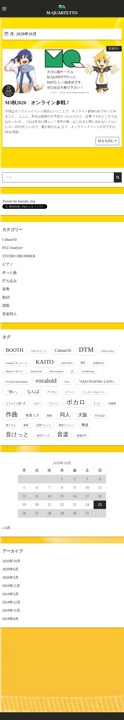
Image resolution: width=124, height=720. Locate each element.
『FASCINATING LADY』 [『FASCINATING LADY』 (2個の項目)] (97, 381)
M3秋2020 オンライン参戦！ (37, 102)
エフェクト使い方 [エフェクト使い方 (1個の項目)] (16, 403)
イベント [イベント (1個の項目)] (70, 392)
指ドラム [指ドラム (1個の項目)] (11, 425)
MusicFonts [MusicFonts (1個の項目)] (36, 371)
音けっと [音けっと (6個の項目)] (17, 434)
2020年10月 (11, 561)
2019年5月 (10, 594)
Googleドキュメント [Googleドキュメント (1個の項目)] (17, 363)
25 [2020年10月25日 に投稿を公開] (100, 504)
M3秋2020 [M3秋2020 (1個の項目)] (98, 363)
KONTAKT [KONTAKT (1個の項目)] (67, 363)
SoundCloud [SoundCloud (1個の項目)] (88, 371)
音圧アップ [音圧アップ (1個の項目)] (43, 435)
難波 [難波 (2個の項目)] (85, 425)
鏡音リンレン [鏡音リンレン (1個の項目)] (66, 425)
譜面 (6, 305)
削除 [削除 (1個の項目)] (49, 415)
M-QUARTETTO (61, 13)
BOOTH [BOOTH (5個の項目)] (14, 350)
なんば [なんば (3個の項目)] (33, 391)
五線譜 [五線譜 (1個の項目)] (112, 403)
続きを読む (107, 141)
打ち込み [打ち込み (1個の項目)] (100, 415)
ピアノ (7, 264)
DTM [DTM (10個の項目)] (86, 349)
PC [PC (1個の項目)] (72, 371)
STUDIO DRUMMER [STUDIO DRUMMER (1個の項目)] (17, 382)
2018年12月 (11, 602)
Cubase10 (9, 239)
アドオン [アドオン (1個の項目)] (52, 392)
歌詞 (6, 297)
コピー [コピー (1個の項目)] (37, 403)
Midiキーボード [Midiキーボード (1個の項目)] (14, 371)
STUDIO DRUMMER (18, 256)
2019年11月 (11, 586)
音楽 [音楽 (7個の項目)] (63, 434)
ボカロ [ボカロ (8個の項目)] (75, 402)
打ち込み (9, 281)
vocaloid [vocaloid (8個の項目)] (46, 380)
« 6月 (6, 528)
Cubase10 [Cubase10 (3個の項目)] (63, 350)
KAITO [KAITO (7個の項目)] (44, 362)
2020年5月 (10, 577)
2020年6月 (10, 569)
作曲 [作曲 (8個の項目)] (12, 414)
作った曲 (9, 273)
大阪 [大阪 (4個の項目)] (82, 414)
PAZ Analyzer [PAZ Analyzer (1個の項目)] (56, 371)
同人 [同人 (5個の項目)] (65, 415)
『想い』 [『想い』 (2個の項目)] (12, 392)
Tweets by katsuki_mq (18, 201)
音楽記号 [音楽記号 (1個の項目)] (82, 435)
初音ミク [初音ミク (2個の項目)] (32, 415)
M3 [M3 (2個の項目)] (83, 363)
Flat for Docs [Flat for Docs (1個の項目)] (107, 351)
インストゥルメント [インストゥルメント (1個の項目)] (93, 392)
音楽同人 (114, 48)
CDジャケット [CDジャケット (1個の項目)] (39, 351)
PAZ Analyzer (12, 248)
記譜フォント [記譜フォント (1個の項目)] (43, 425)
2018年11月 (11, 610)
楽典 (6, 289)
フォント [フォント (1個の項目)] (54, 403)
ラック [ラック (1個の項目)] (97, 403)
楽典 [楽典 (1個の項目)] (25, 425)
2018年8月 (10, 619)
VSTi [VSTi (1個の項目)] (66, 382)
